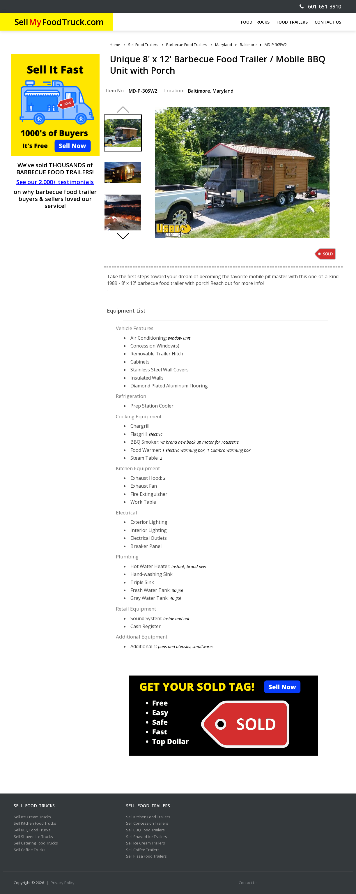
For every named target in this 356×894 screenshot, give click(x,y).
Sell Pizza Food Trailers (146, 856)
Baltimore (199, 91)
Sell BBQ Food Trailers (145, 830)
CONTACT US (328, 22)
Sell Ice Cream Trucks (32, 817)
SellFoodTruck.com (59, 21)
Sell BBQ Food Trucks (32, 830)
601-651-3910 (320, 6)
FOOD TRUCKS (255, 22)
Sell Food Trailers (148, 805)
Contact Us (248, 883)
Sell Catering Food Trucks (36, 843)
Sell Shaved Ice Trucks (33, 837)
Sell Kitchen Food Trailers (148, 817)
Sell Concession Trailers (147, 823)
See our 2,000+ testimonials (55, 182)
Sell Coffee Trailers (143, 850)
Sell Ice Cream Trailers (145, 843)
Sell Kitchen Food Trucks (35, 823)
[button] (123, 236)
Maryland (222, 91)
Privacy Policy (63, 883)
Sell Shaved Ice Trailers (146, 837)
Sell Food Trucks (34, 805)
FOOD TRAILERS (292, 22)
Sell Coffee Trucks (29, 850)
